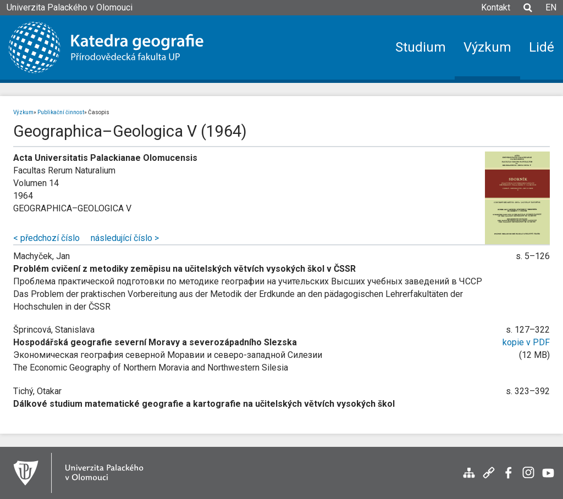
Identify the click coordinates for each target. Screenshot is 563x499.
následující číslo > (125, 238)
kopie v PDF (526, 342)
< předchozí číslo (46, 238)
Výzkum (23, 112)
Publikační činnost (60, 112)
